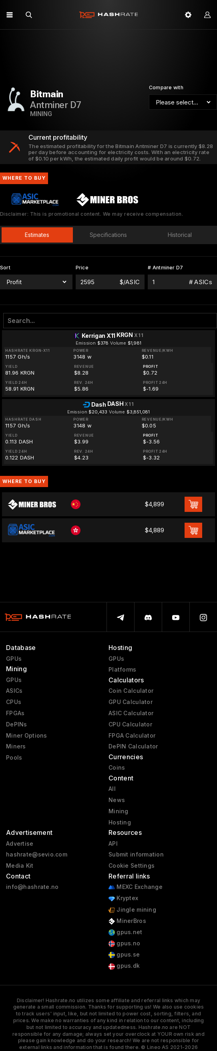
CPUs (13, 702)
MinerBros (127, 921)
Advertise (20, 843)
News (116, 800)
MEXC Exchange (135, 887)
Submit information (136, 854)
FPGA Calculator (131, 735)
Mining (118, 811)
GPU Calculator (130, 702)
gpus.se (124, 954)
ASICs (14, 691)
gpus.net (125, 932)
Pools (14, 757)
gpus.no (124, 943)
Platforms (122, 669)
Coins (116, 767)
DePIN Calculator (133, 746)
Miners (16, 746)
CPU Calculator (130, 724)
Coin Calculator (130, 691)
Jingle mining (132, 910)
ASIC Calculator (130, 713)
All (112, 789)
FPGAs (15, 713)
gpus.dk (124, 966)
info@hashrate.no (32, 887)
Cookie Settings (131, 865)
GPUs (14, 659)
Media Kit (20, 865)
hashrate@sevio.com (36, 854)
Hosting (119, 822)
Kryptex (123, 898)
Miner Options (26, 735)
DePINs (16, 724)
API (113, 843)
